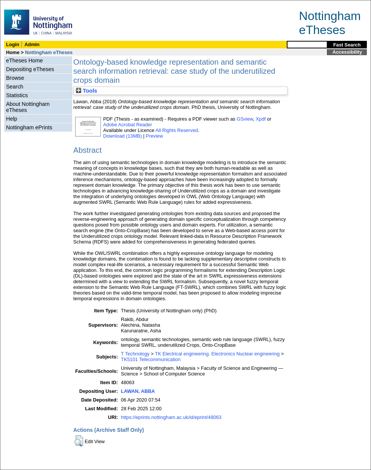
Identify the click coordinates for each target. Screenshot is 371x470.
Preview (154, 136)
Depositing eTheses (30, 69)
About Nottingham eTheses (27, 107)
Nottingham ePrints (29, 127)
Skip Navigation (16, 4)
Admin (32, 44)
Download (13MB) (122, 136)
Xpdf (261, 119)
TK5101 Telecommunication (151, 359)
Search (14, 87)
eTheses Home (24, 60)
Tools (86, 91)
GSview (245, 119)
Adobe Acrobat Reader (127, 124)
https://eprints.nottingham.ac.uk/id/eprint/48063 (171, 417)
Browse (15, 78)
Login (12, 44)
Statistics (17, 95)
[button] (78, 441)
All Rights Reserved (177, 130)
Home (13, 52)
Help (11, 119)
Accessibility (347, 52)
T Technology (135, 354)
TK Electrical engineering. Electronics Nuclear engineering (217, 354)
